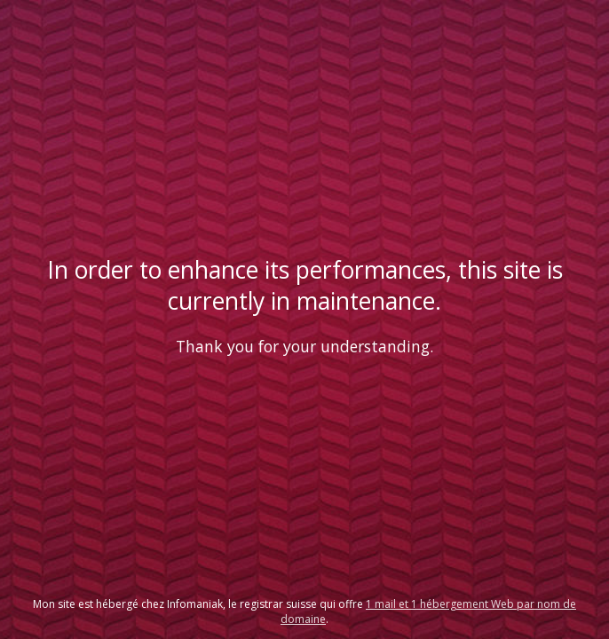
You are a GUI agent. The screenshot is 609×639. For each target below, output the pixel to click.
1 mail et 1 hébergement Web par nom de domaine (428, 611)
